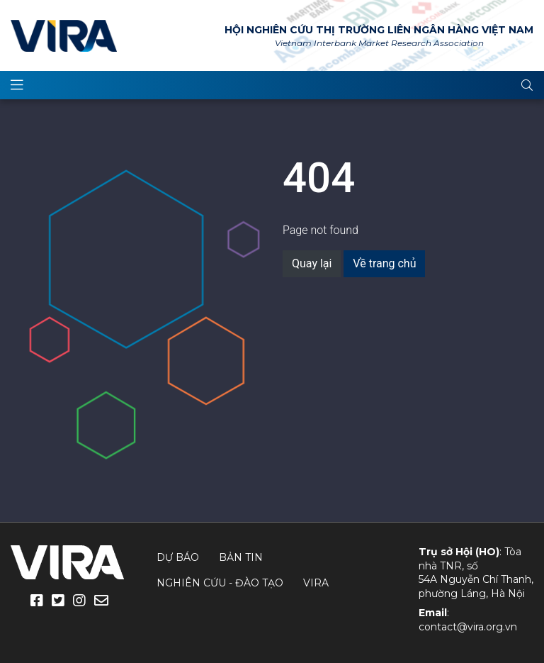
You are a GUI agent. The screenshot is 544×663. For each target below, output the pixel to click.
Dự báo (178, 557)
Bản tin (241, 557)
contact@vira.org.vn (468, 626)
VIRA (64, 35)
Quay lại (312, 263)
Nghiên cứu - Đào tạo (220, 582)
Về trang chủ (384, 263)
